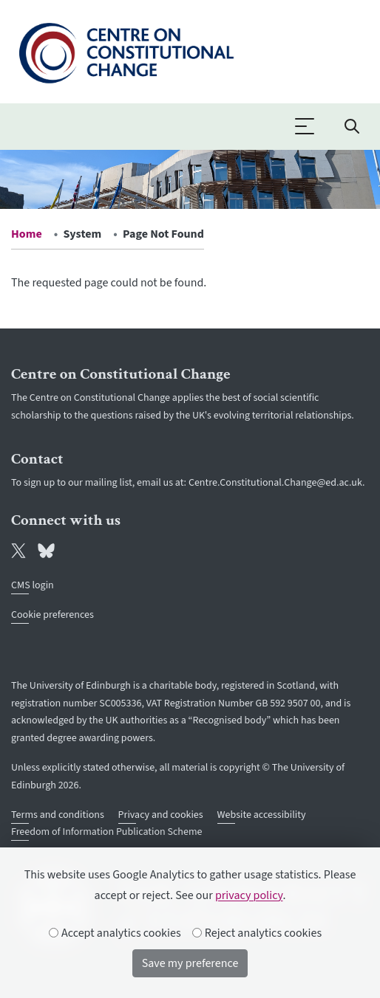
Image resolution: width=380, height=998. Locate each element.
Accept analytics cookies (115, 933)
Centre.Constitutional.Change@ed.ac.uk (275, 482)
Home (26, 234)
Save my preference (190, 963)
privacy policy (249, 895)
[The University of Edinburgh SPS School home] (126, 50)
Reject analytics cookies (257, 933)
